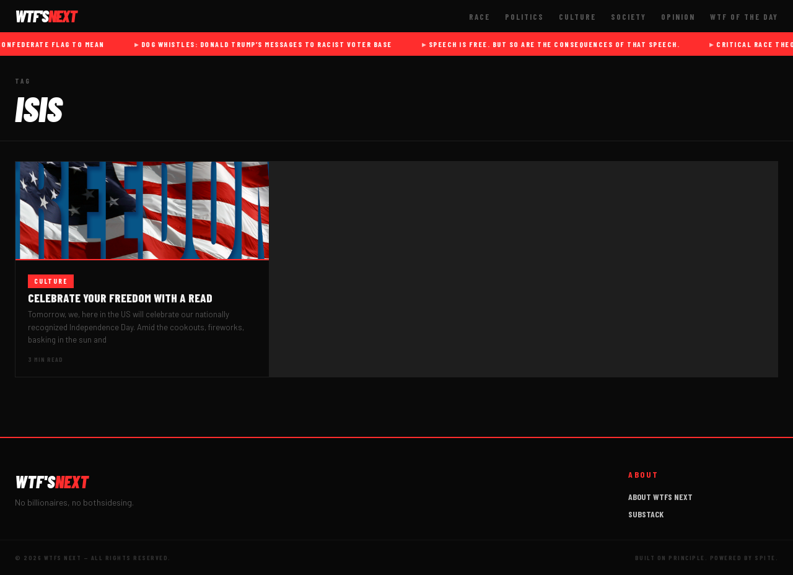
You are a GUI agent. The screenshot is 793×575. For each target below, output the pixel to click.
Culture (577, 17)
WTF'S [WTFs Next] (46, 16)
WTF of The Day (744, 17)
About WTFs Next (660, 496)
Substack (646, 514)
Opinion (678, 17)
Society (628, 17)
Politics (524, 17)
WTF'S (52, 481)
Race (479, 17)
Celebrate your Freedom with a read (120, 298)
